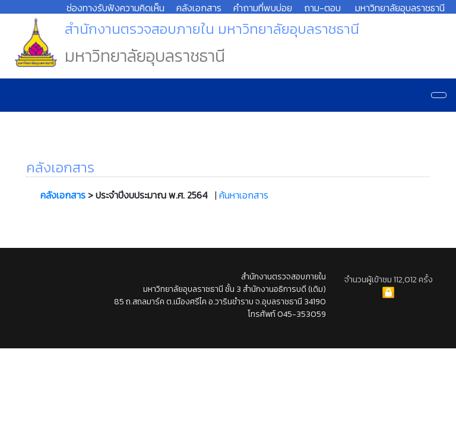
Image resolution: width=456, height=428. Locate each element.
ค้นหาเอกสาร (243, 195)
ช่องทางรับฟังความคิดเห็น (115, 8)
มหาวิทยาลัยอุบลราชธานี (400, 8)
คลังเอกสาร (198, 8)
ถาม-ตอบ (322, 8)
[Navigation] (438, 95)
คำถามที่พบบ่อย (262, 8)
